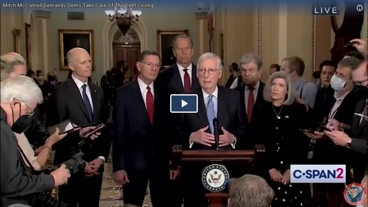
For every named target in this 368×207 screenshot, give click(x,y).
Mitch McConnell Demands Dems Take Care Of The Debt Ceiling (78, 5)
